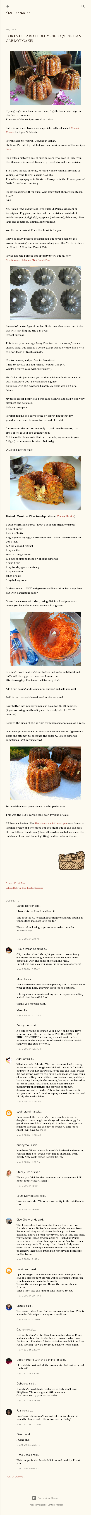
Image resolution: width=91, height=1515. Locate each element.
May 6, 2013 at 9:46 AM (28, 938)
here (8, 149)
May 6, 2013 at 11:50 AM (28, 1162)
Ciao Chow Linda (26, 1219)
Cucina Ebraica (65, 516)
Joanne (21, 1410)
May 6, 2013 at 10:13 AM (28, 1048)
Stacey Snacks (18, 13)
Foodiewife (23, 1269)
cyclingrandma (25, 1111)
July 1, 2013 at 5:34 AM (27, 1468)
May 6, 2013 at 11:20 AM (28, 1135)
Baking (17, 888)
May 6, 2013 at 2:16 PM (28, 1259)
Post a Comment (16, 1476)
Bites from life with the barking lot (37, 1359)
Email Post (20, 883)
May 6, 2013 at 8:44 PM (28, 1295)
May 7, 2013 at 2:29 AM (28, 1349)
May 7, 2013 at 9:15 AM (27, 1373)
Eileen (20, 1434)
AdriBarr (21, 1058)
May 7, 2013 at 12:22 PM (28, 1424)
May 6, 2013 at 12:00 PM (29, 1185)
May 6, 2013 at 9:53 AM (28, 969)
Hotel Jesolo (24, 1455)
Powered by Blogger (45, 1498)
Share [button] (9, 883)
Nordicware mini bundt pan (51, 823)
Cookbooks (27, 888)
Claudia (20, 1305)
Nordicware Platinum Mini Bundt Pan (28, 260)
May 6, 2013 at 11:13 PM (28, 1319)
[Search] (83, 5)
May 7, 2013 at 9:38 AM (28, 1400)
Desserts (38, 888)
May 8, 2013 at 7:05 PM (28, 1444)
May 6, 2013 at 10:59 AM (28, 1101)
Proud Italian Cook (28, 949)
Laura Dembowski (27, 1195)
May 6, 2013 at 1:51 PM (27, 1209)
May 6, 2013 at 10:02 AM (29, 1015)
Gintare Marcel (55, 1504)
